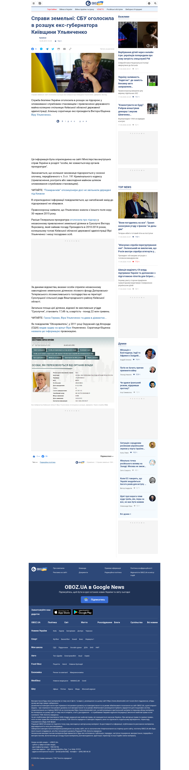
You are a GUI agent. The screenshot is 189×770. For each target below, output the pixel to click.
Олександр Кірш (126, 506)
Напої (64, 664)
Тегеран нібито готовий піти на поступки (135, 233)
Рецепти (56, 664)
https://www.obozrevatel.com (118, 701)
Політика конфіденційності (141, 568)
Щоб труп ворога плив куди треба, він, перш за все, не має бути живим (132, 499)
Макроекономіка (76, 672)
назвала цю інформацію (46, 331)
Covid (84, 681)
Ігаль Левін (124, 453)
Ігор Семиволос (126, 392)
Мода (77, 689)
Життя (84, 622)
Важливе (123, 16)
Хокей (74, 639)
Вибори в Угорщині (134, 9)
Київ (54, 631)
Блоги (117, 622)
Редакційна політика (47, 462)
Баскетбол (65, 639)
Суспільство (137, 622)
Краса (70, 689)
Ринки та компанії (60, 672)
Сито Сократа (125, 470)
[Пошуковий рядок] (155, 3)
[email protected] (62, 752)
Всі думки (125, 514)
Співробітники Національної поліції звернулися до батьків (133, 64)
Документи (83, 572)
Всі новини (152, 622)
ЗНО (91, 647)
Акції (80, 656)
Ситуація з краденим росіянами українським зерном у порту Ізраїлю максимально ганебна (131, 446)
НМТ (97, 647)
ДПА (86, 647)
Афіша (55, 689)
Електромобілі (70, 656)
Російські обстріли (115, 9)
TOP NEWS (124, 187)
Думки (122, 343)
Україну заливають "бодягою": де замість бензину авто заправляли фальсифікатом (130, 82)
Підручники (63, 647)
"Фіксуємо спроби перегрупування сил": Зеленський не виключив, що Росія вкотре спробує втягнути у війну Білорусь (137, 248)
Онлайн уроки (76, 647)
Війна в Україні (65, 9)
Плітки (63, 689)
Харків (61, 631)
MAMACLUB (75, 681)
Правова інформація (113, 568)
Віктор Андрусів (126, 488)
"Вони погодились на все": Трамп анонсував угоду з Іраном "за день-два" (137, 225)
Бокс (81, 639)
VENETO (100, 9)
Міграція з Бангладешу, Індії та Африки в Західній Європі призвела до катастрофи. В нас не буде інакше (130, 353)
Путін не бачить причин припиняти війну (131, 369)
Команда (82, 568)
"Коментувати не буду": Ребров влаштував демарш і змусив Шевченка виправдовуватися (131, 110)
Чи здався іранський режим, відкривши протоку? (130, 385)
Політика (52, 622)
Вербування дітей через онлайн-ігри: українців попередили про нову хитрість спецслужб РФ (136, 55)
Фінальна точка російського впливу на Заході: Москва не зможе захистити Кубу (133, 463)
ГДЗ (54, 647)
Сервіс (87, 656)
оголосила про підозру (83, 219)
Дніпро (80, 631)
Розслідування (105, 622)
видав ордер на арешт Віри (55, 327)
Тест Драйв (57, 656)
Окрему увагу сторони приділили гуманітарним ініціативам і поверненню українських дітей (135, 282)
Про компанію (58, 568)
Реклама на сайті (60, 572)
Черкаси (89, 631)
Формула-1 (89, 639)
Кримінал (42, 38)
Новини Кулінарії (76, 664)
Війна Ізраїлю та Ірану (84, 9)
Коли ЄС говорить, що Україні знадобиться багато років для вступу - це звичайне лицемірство (133, 481)
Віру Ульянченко (41, 114)
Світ (66, 622)
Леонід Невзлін (126, 375)
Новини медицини (60, 681)
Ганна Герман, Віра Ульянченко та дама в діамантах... (75, 317)
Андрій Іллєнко (125, 360)
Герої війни (52, 9)
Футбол (56, 639)
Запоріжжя (70, 631)
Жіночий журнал (88, 689)
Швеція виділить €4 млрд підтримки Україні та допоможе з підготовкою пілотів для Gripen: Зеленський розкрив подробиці (136, 273)
